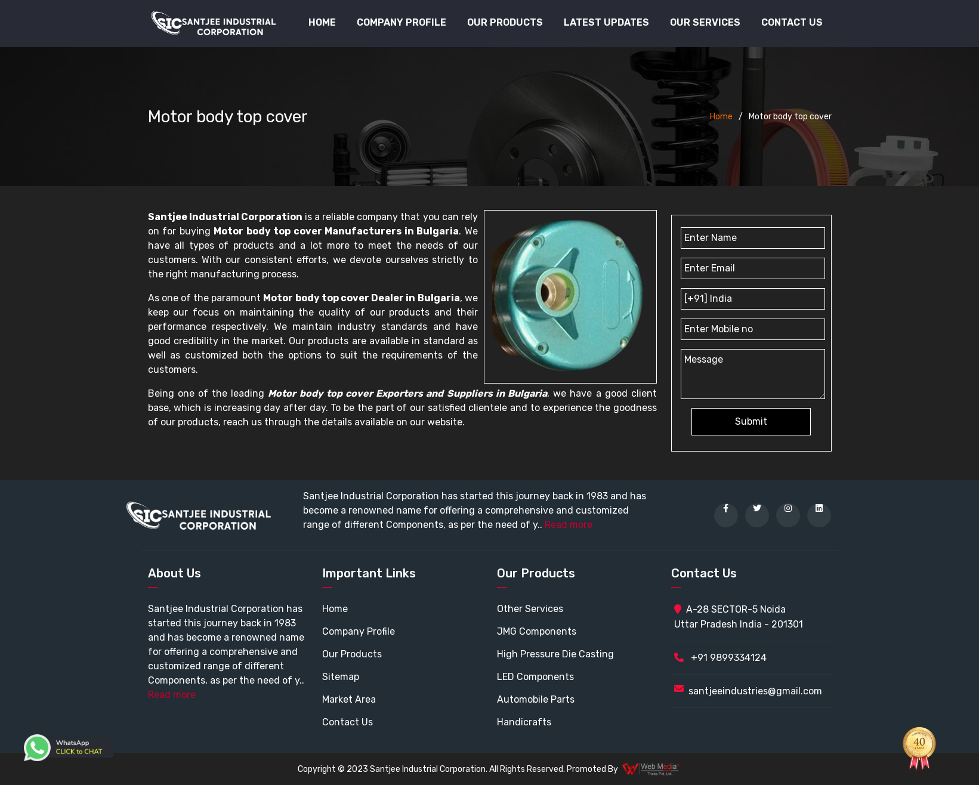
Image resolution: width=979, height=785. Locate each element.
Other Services (530, 608)
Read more (568, 524)
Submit (751, 421)
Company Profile (401, 22)
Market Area (349, 699)
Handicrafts (524, 722)
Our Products (352, 654)
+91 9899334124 (720, 657)
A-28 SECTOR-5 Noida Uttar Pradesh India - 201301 (738, 617)
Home (322, 22)
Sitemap (340, 676)
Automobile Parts (536, 699)
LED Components (535, 676)
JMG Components (536, 631)
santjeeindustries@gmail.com (755, 691)
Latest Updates (606, 22)
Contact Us (792, 22)
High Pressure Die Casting (555, 654)
